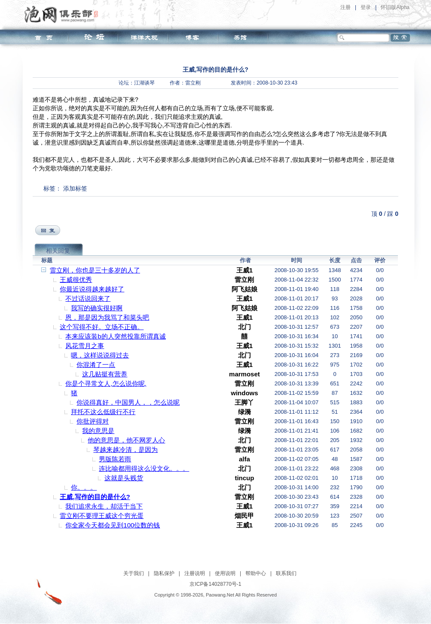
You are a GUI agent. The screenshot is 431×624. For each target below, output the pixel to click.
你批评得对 (92, 421)
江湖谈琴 (144, 83)
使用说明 (225, 573)
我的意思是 (98, 430)
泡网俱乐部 (63, 14)
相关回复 (58, 250)
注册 (345, 7)
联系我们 (286, 573)
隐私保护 (164, 573)
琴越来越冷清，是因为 (125, 449)
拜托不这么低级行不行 (103, 411)
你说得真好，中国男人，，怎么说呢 (128, 402)
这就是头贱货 (123, 478)
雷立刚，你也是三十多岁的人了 (95, 270)
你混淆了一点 (95, 364)
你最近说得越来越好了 (92, 289)
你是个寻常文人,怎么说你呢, (105, 383)
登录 (366, 7)
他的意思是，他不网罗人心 (126, 440)
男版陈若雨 (115, 459)
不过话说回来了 (87, 298)
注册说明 (194, 573)
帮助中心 (255, 573)
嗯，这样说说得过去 (100, 355)
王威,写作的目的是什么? (95, 496)
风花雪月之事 (84, 345)
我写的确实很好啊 (96, 308)
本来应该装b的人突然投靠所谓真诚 (115, 336)
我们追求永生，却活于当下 (104, 506)
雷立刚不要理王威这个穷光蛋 (102, 515)
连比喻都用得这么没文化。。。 (144, 468)
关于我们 (133, 573)
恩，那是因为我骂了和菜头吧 (107, 317)
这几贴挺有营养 (104, 374)
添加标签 (75, 188)
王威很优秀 (76, 279)
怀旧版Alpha (395, 7)
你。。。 (84, 487)
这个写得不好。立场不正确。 (102, 326)
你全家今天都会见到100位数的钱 (112, 525)
